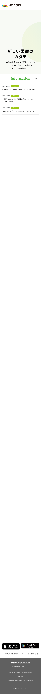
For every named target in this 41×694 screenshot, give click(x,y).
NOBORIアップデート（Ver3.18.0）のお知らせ (18, 111)
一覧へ (37, 79)
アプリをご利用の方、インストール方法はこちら (20, 654)
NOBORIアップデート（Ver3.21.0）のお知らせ (18, 89)
